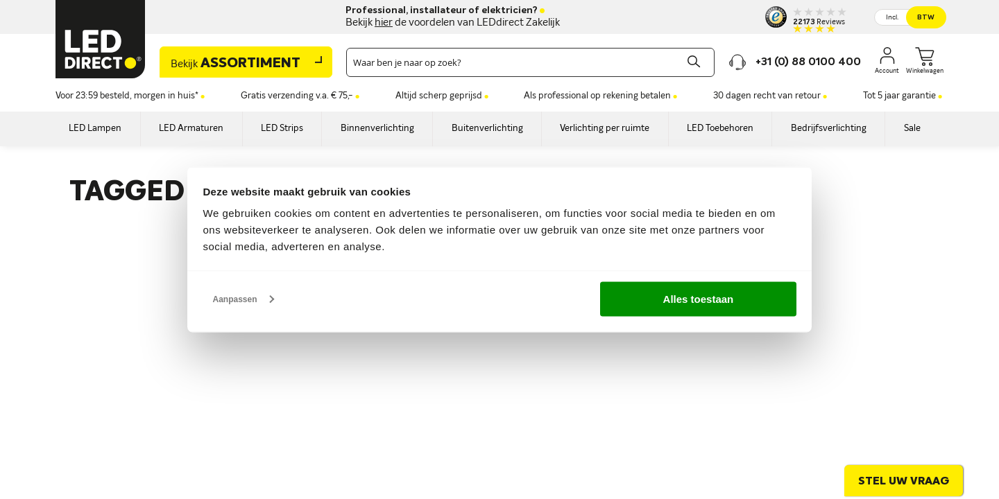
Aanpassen (243, 299)
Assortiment (235, 64)
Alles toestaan (698, 298)
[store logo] (101, 39)
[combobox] (530, 62)
